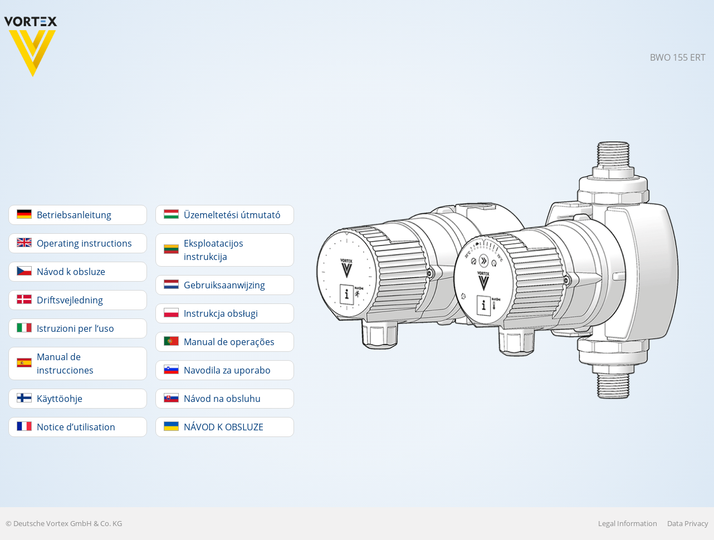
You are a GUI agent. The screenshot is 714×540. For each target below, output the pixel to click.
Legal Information (627, 523)
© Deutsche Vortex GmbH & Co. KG (64, 523)
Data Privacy (687, 523)
